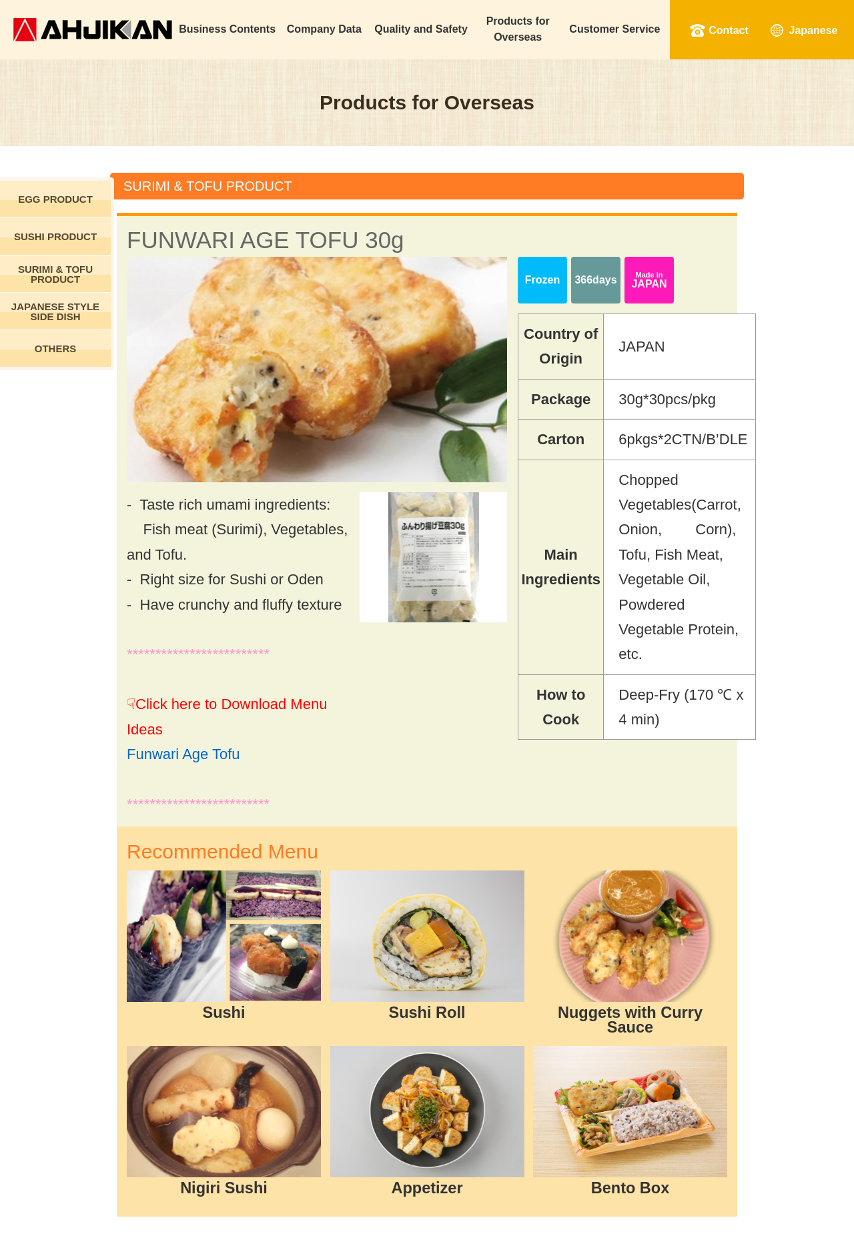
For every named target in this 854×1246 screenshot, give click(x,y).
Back (428, 1091)
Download (560, 1091)
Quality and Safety (421, 29)
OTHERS (56, 348)
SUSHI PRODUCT (55, 236)
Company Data (324, 29)
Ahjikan (92, 29)
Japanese (813, 30)
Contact (729, 30)
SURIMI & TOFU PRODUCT (55, 274)
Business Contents (227, 29)
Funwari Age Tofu (226, 631)
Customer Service (614, 29)
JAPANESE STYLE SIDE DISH (55, 311)
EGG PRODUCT (55, 199)
